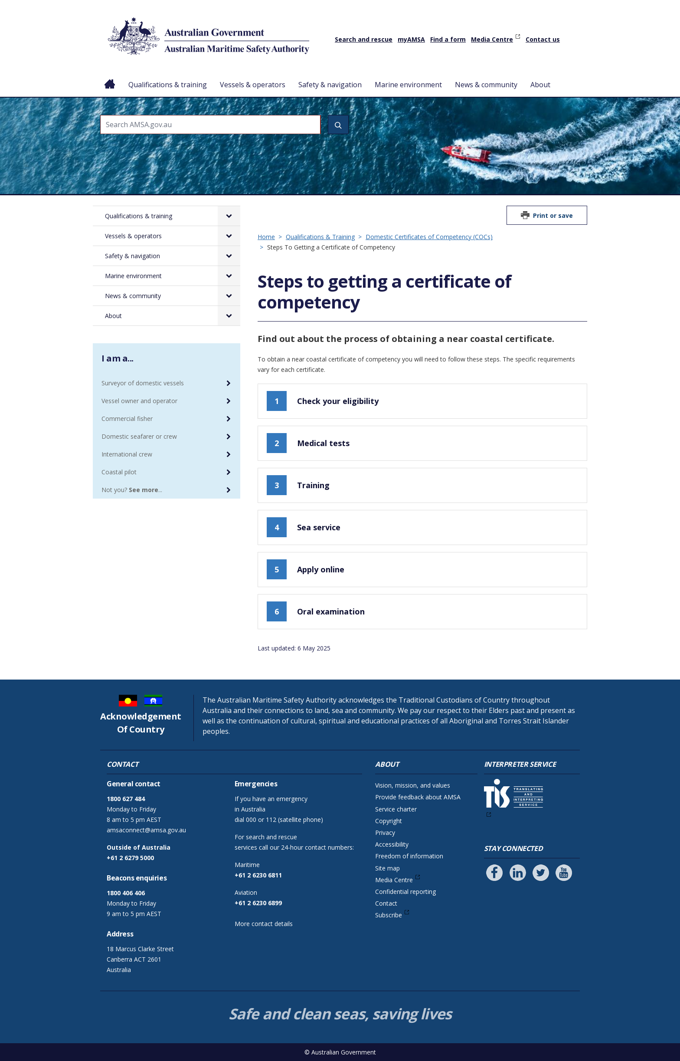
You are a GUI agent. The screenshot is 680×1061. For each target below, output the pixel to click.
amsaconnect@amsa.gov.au (146, 830)
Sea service (303, 527)
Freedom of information (409, 856)
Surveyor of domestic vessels (142, 383)
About (540, 84)
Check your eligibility (323, 401)
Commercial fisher (127, 418)
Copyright (388, 821)
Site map (387, 868)
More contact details (264, 924)
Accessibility (392, 844)
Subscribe (388, 915)
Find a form (448, 39)
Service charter (396, 809)
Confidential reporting (405, 891)
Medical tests (308, 443)
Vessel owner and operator (139, 401)
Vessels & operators (252, 84)
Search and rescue (363, 39)
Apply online (305, 569)
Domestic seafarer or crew (139, 436)
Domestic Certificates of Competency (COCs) (429, 237)
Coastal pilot (119, 472)
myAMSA (411, 39)
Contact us (543, 39)
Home (110, 77)
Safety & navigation (330, 84)
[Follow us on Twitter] (541, 872)
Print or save (553, 215)
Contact (386, 903)
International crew (126, 454)
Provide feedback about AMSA (418, 797)
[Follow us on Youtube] (564, 872)
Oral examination (316, 611)
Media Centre (492, 39)
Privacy (385, 832)
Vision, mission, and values (412, 785)
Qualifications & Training (320, 237)
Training (298, 485)
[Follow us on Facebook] (494, 872)
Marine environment (408, 84)
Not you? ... (131, 490)
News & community (486, 84)
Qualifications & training (167, 84)
